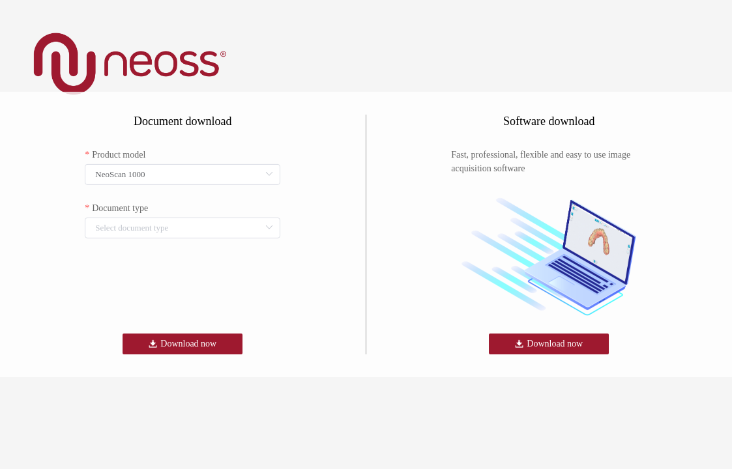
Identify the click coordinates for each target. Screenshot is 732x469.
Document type (120, 208)
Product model (118, 155)
